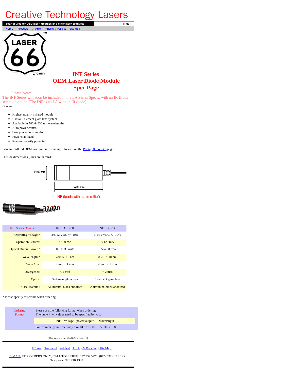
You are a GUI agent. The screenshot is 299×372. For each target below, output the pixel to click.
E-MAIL (15, 356)
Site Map (105, 348)
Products (50, 348)
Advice (64, 348)
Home (37, 348)
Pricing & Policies (94, 149)
